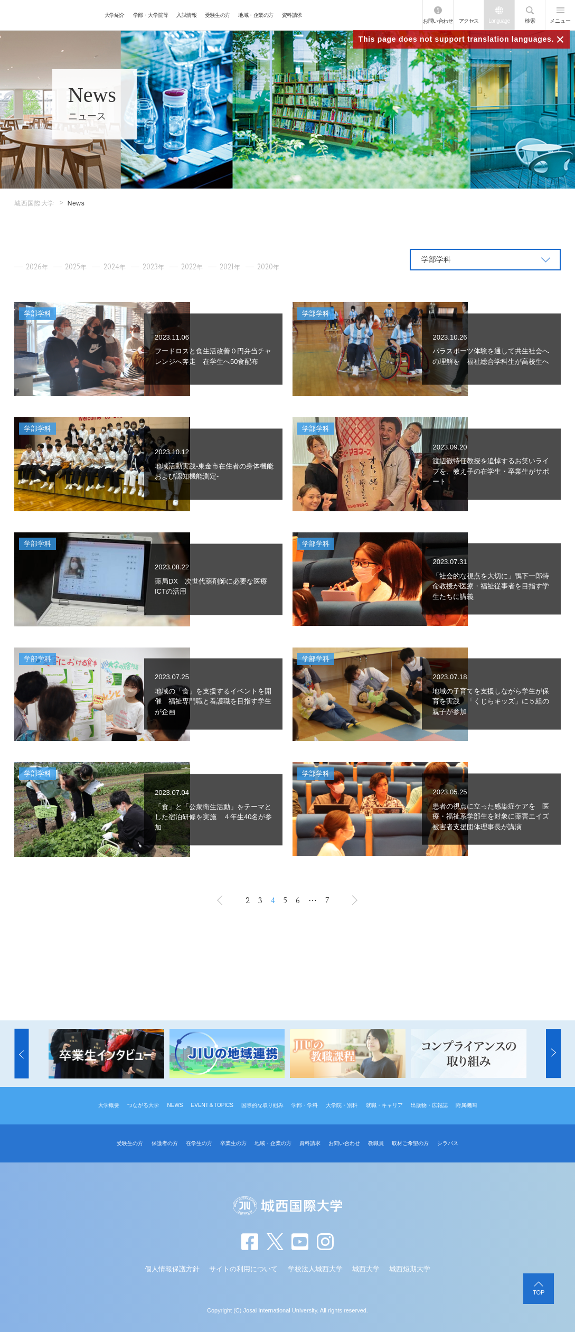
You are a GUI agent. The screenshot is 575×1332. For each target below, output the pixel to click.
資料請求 (292, 15)
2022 (192, 266)
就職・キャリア (384, 1105)
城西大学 (366, 1269)
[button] (21, 1053)
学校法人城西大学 (315, 1269)
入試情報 (186, 15)
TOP (538, 1292)
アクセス (469, 21)
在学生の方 (199, 1143)
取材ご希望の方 (410, 1143)
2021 (230, 266)
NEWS (175, 1105)
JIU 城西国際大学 (50, 15)
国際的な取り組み (262, 1105)
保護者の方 (165, 1143)
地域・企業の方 (256, 15)
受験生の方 (217, 15)
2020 (268, 266)
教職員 (376, 1143)
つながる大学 (143, 1105)
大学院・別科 (341, 1105)
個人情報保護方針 (172, 1269)
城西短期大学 (409, 1269)
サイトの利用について (243, 1269)
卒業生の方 (233, 1143)
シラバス (447, 1143)
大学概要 (108, 1105)
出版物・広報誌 (429, 1105)
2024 (114, 266)
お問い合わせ (438, 21)
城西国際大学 (34, 203)
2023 (153, 266)
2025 (76, 266)
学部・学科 (304, 1105)
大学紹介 (115, 15)
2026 (37, 266)
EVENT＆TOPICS (212, 1105)
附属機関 (466, 1105)
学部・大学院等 (150, 15)
